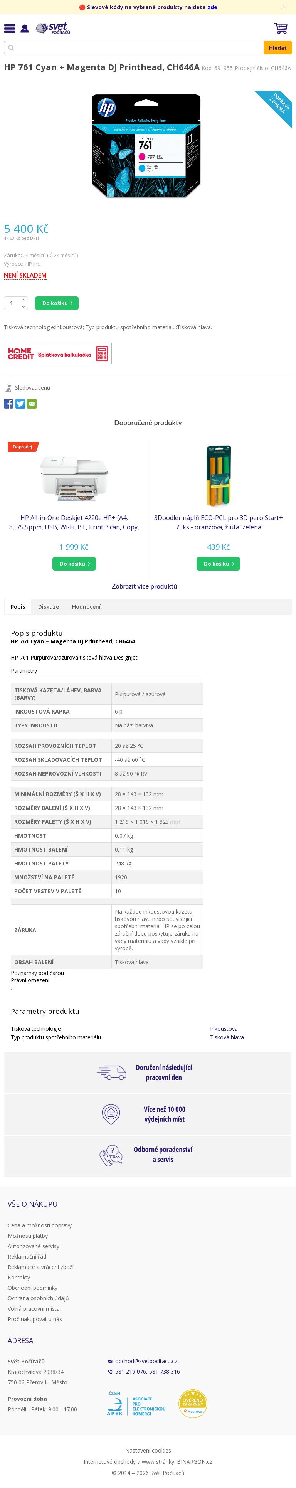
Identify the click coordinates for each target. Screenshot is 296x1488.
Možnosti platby (28, 1235)
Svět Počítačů (52, 28)
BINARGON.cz (194, 1461)
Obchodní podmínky (32, 1287)
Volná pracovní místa (34, 1308)
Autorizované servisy (33, 1246)
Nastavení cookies (148, 1450)
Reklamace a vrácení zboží (41, 1267)
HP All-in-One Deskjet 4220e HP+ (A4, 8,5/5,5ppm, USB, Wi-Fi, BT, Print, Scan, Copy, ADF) (74, 522)
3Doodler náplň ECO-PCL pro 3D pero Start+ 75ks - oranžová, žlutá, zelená (218, 522)
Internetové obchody (110, 1461)
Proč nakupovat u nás (35, 1319)
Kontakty (19, 1277)
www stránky (158, 1461)
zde (212, 7)
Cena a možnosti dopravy (40, 1225)
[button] (74, 564)
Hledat (278, 47)
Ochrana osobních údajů (38, 1298)
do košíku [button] (72, 563)
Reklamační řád (27, 1256)
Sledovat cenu (32, 387)
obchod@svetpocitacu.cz (146, 1361)
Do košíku (55, 303)
